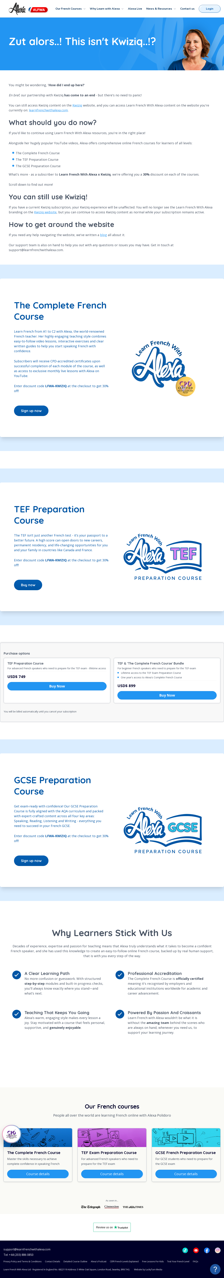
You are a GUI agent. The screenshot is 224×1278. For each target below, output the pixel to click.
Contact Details (52, 1261)
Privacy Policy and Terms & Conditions (22, 1261)
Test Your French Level (178, 1261)
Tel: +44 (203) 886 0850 (18, 1255)
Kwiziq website (45, 212)
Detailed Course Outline (75, 1261)
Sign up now (31, 411)
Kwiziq (77, 105)
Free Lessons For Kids (153, 1261)
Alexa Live (135, 9)
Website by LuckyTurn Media (148, 1269)
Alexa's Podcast (98, 1261)
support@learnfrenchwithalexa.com (27, 1249)
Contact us (187, 9)
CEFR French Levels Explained (124, 1261)
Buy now (28, 585)
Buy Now (57, 686)
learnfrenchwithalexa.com (48, 110)
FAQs (195, 1261)
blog (103, 235)
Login (209, 9)
